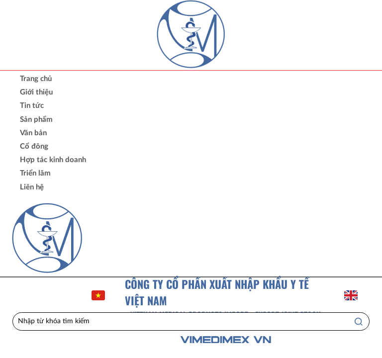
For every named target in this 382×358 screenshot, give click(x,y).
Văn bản (33, 133)
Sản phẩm (36, 119)
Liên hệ (32, 187)
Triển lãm (35, 173)
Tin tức (32, 105)
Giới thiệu (36, 92)
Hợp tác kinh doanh (53, 160)
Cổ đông (34, 146)
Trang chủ (36, 79)
